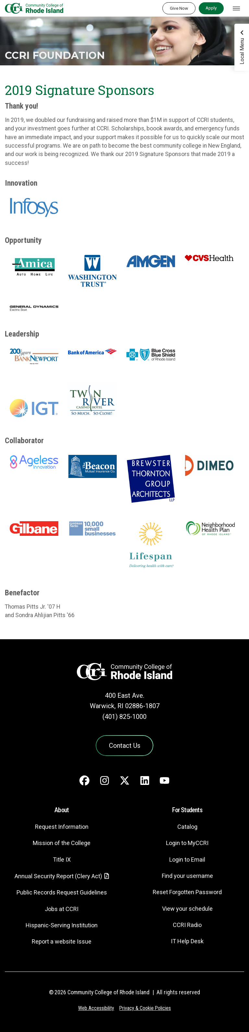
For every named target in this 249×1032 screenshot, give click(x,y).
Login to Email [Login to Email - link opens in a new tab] (187, 859)
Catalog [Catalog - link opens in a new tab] (187, 827)
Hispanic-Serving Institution (62, 925)
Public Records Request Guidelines (61, 893)
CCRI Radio (187, 925)
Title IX (62, 859)
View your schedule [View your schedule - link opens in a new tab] (187, 909)
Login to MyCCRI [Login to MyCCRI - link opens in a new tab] (187, 843)
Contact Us (124, 745)
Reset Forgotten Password (187, 892)
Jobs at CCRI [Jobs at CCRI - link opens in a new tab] (61, 909)
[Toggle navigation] (236, 8)
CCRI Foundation (57, 55)
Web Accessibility (95, 1008)
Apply (211, 7)
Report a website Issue (61, 942)
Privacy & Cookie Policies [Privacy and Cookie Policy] (145, 1008)
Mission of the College (61, 843)
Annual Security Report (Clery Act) (58, 876)
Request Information (62, 827)
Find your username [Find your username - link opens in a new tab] (187, 876)
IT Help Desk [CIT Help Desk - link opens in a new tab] (187, 941)
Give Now (179, 8)
